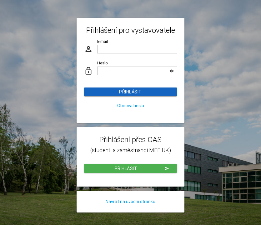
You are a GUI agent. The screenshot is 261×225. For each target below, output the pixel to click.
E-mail (102, 41)
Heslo (102, 63)
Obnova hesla (130, 105)
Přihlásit (130, 92)
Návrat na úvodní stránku (130, 201)
